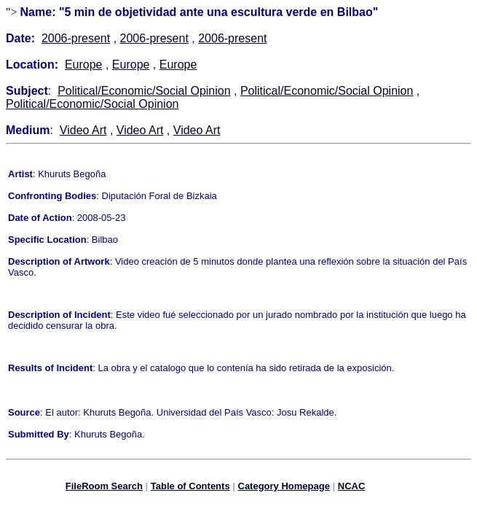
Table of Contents (190, 488)
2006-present (76, 38)
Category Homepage (284, 488)
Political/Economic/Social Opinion (144, 91)
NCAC (352, 488)
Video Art (83, 130)
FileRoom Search (104, 488)
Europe (84, 64)
